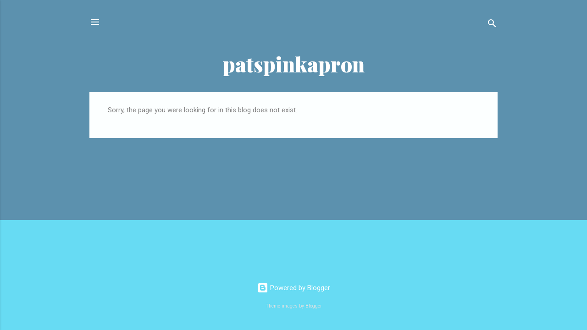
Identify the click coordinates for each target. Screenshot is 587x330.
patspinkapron (294, 63)
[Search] (492, 25)
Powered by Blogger (293, 288)
